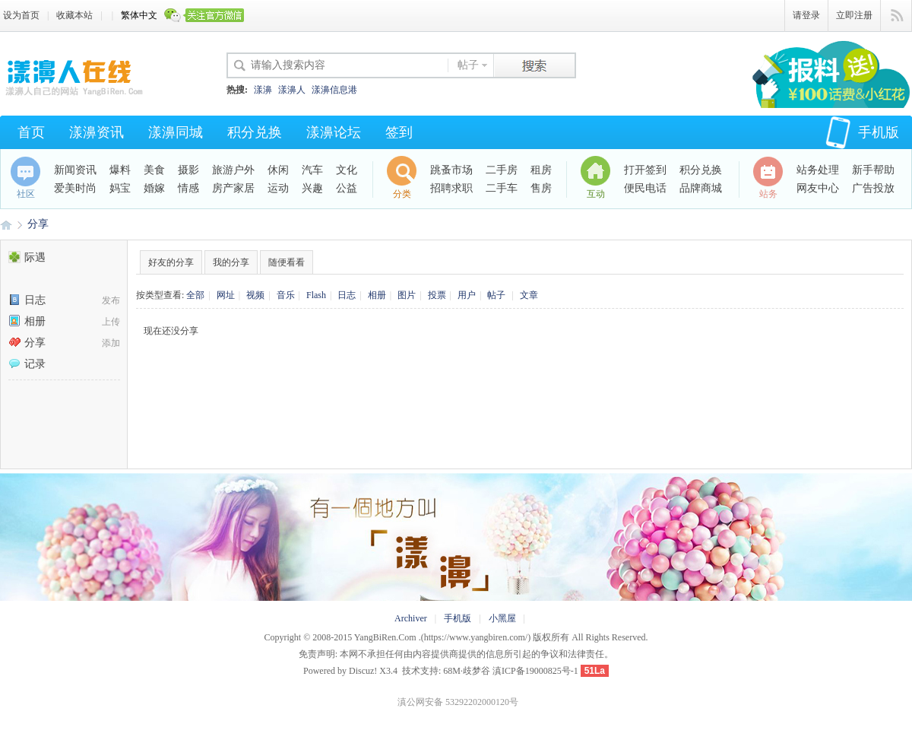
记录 (27, 364)
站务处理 (817, 170)
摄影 (188, 170)
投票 (437, 295)
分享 (38, 224)
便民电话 (645, 188)
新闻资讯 (75, 170)
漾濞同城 (175, 132)
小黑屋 (502, 618)
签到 (399, 132)
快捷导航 (896, 16)
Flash (316, 295)
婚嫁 (154, 188)
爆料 (120, 170)
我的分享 (231, 262)
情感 (188, 188)
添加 (111, 343)
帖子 (468, 65)
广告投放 (873, 188)
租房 (541, 170)
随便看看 (286, 262)
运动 (278, 188)
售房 (541, 188)
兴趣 (312, 188)
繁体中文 (139, 15)
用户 (467, 295)
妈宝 (120, 188)
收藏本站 (74, 15)
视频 (255, 295)
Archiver (410, 618)
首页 (31, 132)
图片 (406, 295)
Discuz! (363, 670)
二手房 (502, 170)
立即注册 (854, 15)
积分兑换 (254, 132)
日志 (27, 300)
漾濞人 (292, 89)
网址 (226, 295)
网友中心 (817, 188)
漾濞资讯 (96, 132)
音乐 (286, 295)
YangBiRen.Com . (387, 637)
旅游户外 (233, 170)
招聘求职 (451, 188)
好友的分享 (171, 262)
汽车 (312, 170)
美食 (154, 170)
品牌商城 (700, 188)
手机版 (862, 132)
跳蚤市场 (451, 170)
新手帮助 (873, 170)
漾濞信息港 (334, 89)
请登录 (806, 15)
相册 (27, 321)
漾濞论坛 (333, 132)
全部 (195, 295)
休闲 (278, 170)
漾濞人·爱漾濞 (6, 224)
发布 (111, 300)
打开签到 (645, 170)
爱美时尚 (75, 188)
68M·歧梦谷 (466, 670)
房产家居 (233, 188)
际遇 (27, 257)
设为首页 (21, 15)
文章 (529, 295)
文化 (346, 170)
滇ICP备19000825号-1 (535, 670)
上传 (111, 321)
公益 (346, 188)
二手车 (502, 188)
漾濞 (263, 89)
